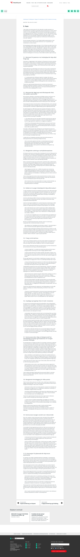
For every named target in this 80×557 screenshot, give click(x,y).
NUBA (36, 2)
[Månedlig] (60, 548)
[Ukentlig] (55, 548)
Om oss (60, 2)
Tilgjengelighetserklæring (27, 533)
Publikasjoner (50, 2)
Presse (69, 2)
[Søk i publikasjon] (75, 11)
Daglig (52, 548)
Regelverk (28, 2)
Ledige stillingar (17, 533)
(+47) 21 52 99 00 (16, 547)
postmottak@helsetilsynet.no (15, 549)
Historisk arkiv (52, 533)
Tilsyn (32, 2)
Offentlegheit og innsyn (61, 533)
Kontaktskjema (12, 548)
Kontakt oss (65, 2)
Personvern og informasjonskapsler (40, 533)
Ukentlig (57, 548)
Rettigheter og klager (41, 2)
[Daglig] (51, 548)
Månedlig (62, 548)
